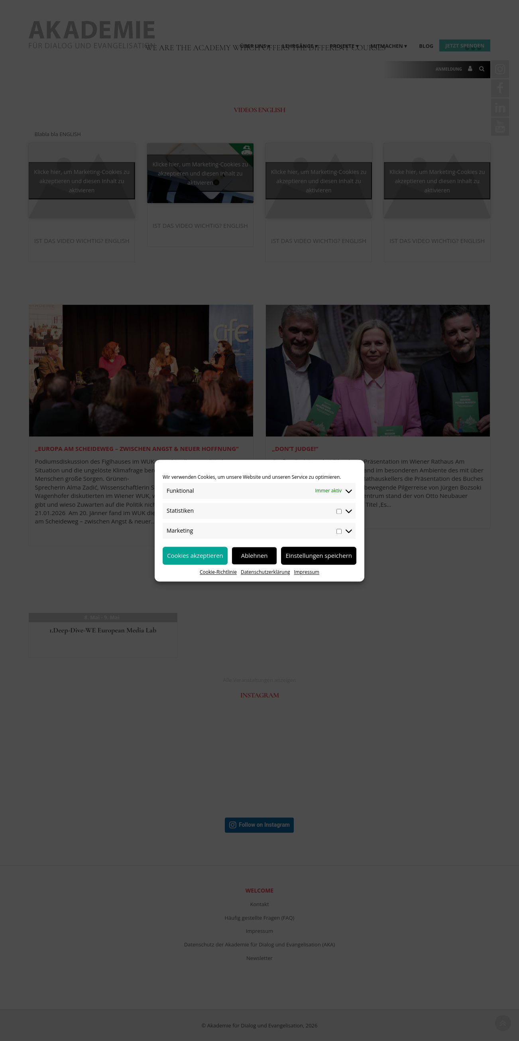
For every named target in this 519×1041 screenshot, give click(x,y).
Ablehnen (254, 555)
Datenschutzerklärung (265, 572)
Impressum (306, 572)
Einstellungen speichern (318, 555)
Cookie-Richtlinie (218, 572)
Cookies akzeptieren (195, 555)
